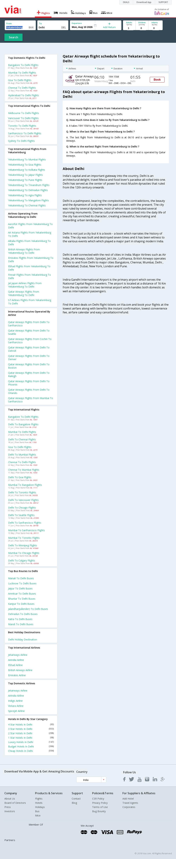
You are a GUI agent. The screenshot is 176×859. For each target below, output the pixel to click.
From (9, 23)
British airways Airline (20, 670)
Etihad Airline (15, 665)
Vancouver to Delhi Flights (23, 118)
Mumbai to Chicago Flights (23, 553)
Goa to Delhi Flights (19, 80)
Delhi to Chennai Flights (22, 439)
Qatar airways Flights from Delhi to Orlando (29, 391)
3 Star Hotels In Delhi (31, 729)
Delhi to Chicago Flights (22, 507)
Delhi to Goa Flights (19, 477)
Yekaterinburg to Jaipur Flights (25, 174)
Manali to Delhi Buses (21, 578)
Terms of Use (100, 807)
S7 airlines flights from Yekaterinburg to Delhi (29, 301)
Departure (77, 23)
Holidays (40, 807)
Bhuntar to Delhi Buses (21, 598)
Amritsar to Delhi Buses (22, 593)
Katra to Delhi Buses (20, 619)
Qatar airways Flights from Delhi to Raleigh (29, 374)
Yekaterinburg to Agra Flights (25, 195)
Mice (38, 815)
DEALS (126, 2)
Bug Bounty (99, 811)
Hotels (38, 802)
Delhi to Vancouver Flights (23, 500)
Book (157, 79)
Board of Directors (15, 802)
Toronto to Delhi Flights (22, 125)
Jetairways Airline (17, 654)
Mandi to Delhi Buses (20, 624)
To (40, 23)
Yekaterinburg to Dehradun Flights (28, 190)
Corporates (128, 807)
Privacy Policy (100, 802)
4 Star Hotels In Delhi (31, 724)
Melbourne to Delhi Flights (23, 113)
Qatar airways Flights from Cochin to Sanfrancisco (29, 340)
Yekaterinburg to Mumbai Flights (27, 159)
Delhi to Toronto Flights (22, 492)
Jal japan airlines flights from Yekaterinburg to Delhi (25, 285)
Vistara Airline (15, 706)
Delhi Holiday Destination (22, 639)
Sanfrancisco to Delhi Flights (24, 133)
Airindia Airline (16, 660)
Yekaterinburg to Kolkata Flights (26, 169)
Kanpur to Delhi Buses (21, 603)
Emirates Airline (17, 675)
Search (13, 37)
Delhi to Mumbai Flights (22, 454)
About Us (9, 798)
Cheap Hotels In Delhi (31, 751)
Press (7, 807)
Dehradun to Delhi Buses (23, 614)
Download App (144, 2)
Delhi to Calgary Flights (21, 560)
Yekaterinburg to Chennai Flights (27, 205)
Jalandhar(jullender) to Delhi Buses (28, 609)
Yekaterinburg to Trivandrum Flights (29, 185)
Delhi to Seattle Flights (21, 515)
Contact (76, 798)
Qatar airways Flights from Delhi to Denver (29, 357)
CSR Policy (98, 798)
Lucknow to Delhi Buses (22, 583)
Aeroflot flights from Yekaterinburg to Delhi (30, 225)
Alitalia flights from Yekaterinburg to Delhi (29, 242)
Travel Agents (130, 802)
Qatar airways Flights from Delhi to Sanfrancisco (29, 323)
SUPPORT (163, 2)
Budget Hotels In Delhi (31, 746)
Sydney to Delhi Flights (21, 141)
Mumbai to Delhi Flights (22, 72)
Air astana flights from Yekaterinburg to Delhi (29, 234)
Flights (38, 798)
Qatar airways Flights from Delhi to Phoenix (29, 383)
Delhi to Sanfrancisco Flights (24, 522)
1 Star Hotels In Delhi (31, 737)
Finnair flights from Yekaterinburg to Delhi (29, 276)
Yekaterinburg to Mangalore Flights (28, 200)
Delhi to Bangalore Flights (23, 424)
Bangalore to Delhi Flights (23, 65)
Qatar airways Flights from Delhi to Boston (29, 366)
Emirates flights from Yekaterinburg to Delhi (30, 259)
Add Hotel (128, 798)
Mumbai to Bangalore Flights (25, 485)
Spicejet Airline (16, 711)
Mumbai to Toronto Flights (24, 537)
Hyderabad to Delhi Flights (23, 95)
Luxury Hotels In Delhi (31, 742)
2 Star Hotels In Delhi (31, 733)
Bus (37, 811)
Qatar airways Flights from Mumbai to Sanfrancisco (30, 399)
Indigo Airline (15, 700)
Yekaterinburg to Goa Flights (24, 164)
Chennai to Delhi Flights (22, 87)
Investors (9, 811)
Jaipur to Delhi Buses (20, 588)
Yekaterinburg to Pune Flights (25, 180)
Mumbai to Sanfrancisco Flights (26, 530)
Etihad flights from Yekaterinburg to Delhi (29, 268)
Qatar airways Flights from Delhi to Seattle (29, 332)
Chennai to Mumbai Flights (23, 469)
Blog (74, 802)
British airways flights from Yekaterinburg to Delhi (24, 251)
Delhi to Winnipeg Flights (22, 545)
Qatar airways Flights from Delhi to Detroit (29, 349)
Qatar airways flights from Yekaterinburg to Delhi (23, 293)
